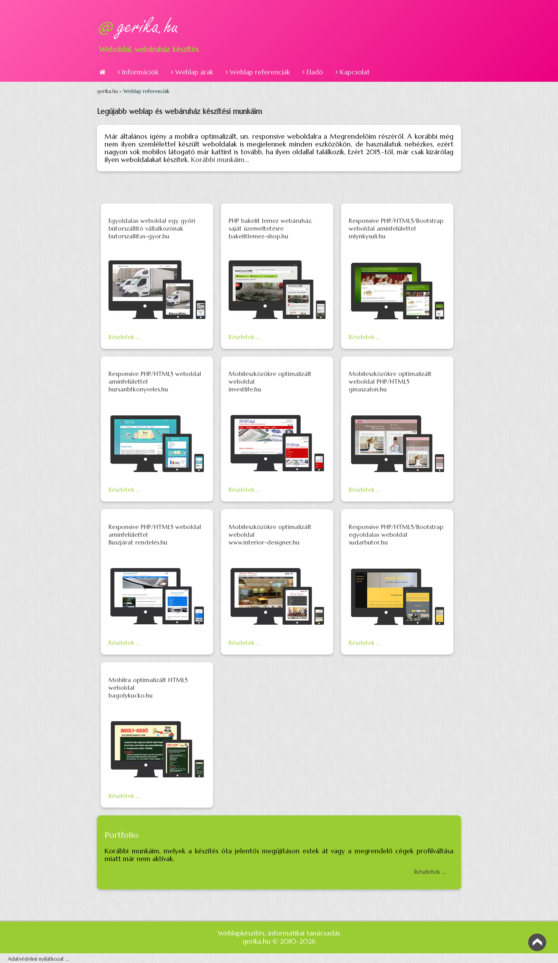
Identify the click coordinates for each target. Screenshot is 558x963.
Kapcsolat (353, 72)
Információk (138, 72)
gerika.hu (108, 91)
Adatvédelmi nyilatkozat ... (38, 959)
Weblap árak (192, 72)
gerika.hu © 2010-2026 (279, 941)
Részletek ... (124, 337)
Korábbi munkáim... (220, 159)
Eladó (312, 72)
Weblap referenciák (258, 72)
